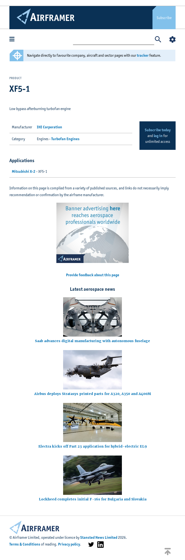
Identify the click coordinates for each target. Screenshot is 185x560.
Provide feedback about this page (92, 275)
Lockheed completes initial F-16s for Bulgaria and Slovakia (92, 499)
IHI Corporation (49, 127)
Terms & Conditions (24, 544)
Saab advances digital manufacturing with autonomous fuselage (92, 341)
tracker (143, 55)
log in (158, 135)
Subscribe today (158, 130)
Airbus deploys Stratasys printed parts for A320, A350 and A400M (92, 394)
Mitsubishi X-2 (23, 171)
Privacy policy (69, 544)
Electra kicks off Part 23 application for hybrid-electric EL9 (92, 446)
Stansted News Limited (98, 537)
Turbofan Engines (65, 139)
